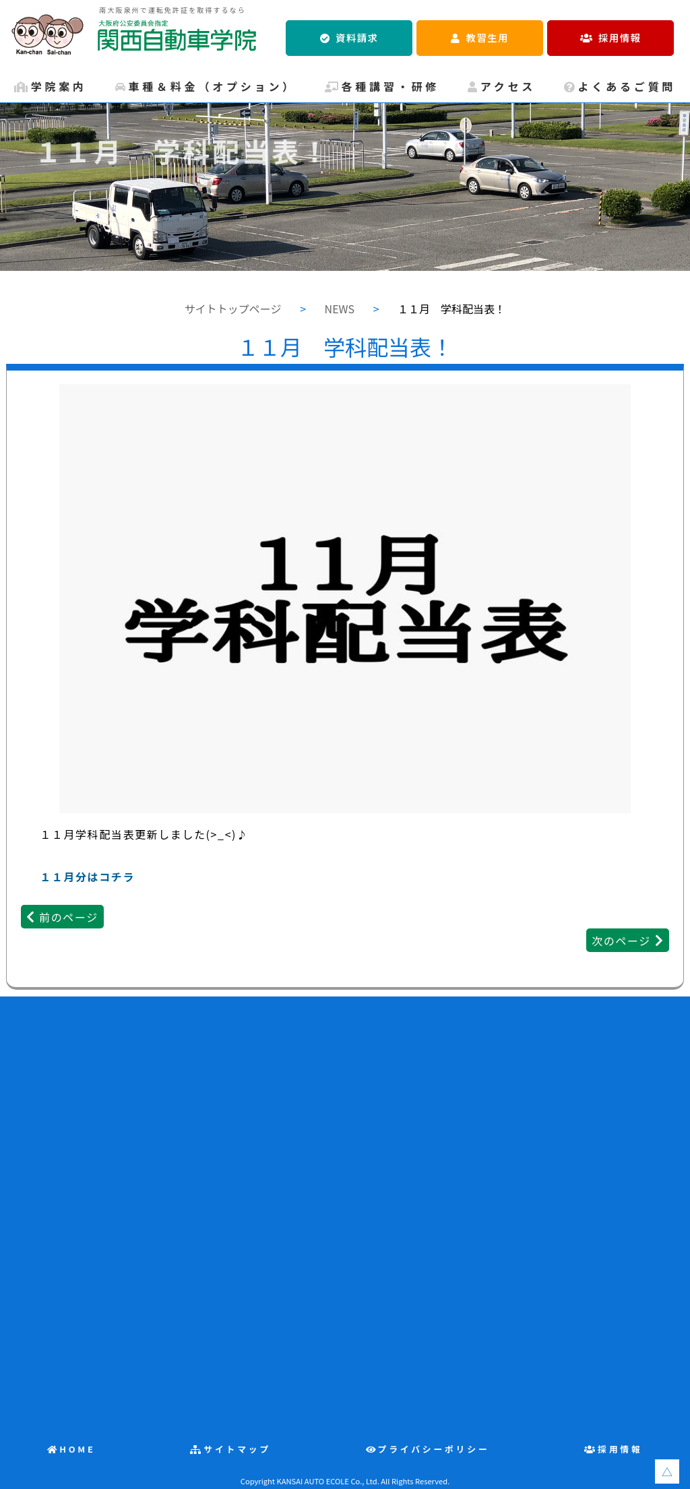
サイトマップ (237, 1449)
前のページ (68, 917)
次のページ (621, 940)
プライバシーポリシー (434, 1449)
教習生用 (487, 37)
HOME (77, 1449)
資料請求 (357, 37)
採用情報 (619, 37)
